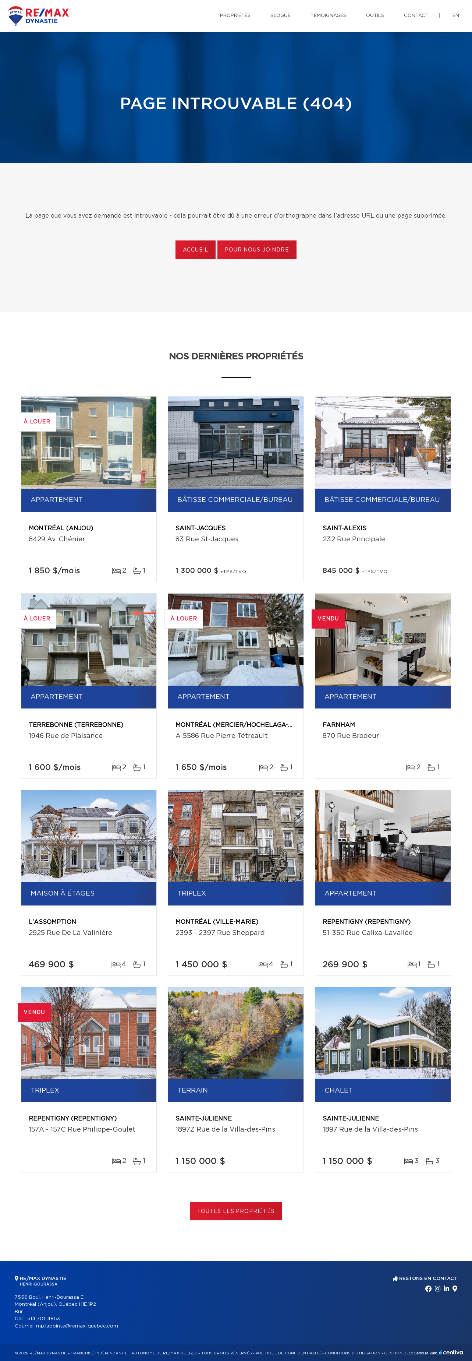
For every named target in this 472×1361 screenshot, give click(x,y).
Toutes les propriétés (236, 1211)
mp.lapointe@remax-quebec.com (77, 1326)
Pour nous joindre (257, 250)
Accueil (195, 250)
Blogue (280, 15)
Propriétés (235, 15)
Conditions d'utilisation (352, 1353)
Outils (375, 15)
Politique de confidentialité (288, 1353)
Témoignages (328, 15)
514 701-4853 (43, 1318)
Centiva (451, 1352)
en (456, 15)
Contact (416, 15)
